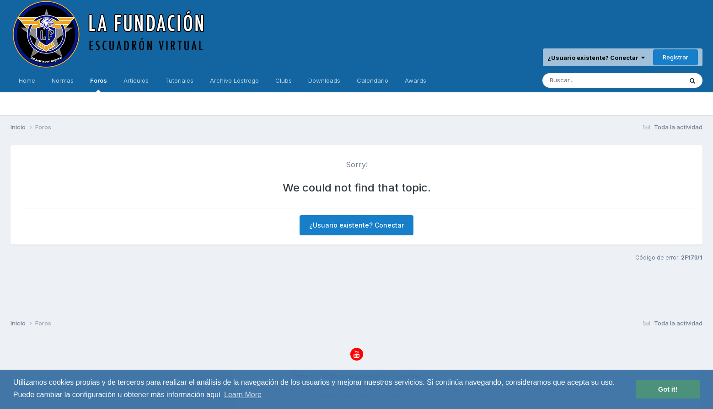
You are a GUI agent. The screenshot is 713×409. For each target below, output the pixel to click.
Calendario (372, 80)
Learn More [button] (243, 394)
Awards (415, 80)
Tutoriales (179, 80)
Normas (63, 80)
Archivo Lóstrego (234, 80)
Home (27, 80)
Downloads (324, 80)
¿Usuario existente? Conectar (596, 57)
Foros (98, 84)
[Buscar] (586, 80)
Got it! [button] (667, 389)
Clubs (283, 80)
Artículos (136, 80)
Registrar (675, 57)
